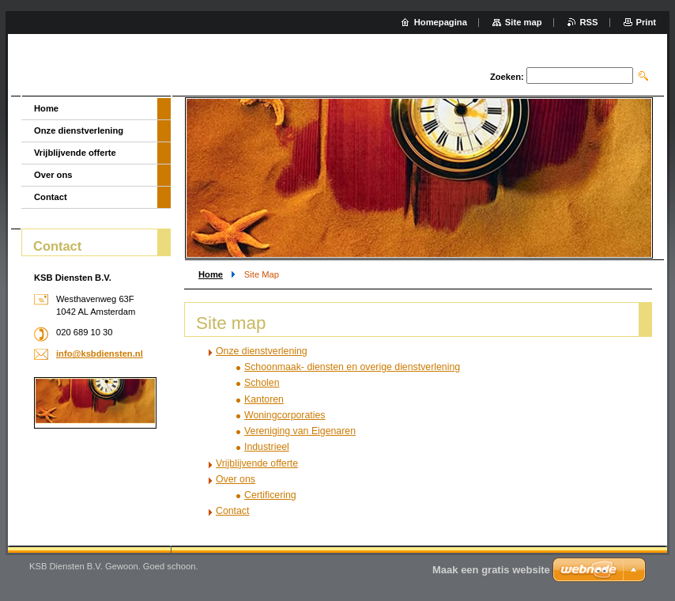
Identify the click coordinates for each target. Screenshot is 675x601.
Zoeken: (507, 76)
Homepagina (440, 22)
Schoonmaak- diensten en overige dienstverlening (352, 366)
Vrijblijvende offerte (257, 463)
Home (210, 274)
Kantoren (264, 399)
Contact (232, 510)
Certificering (270, 495)
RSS (589, 22)
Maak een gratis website (491, 570)
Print (646, 22)
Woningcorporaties (284, 415)
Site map (523, 22)
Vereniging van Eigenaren (300, 431)
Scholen (262, 382)
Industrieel (266, 446)
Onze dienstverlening (261, 351)
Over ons (235, 479)
